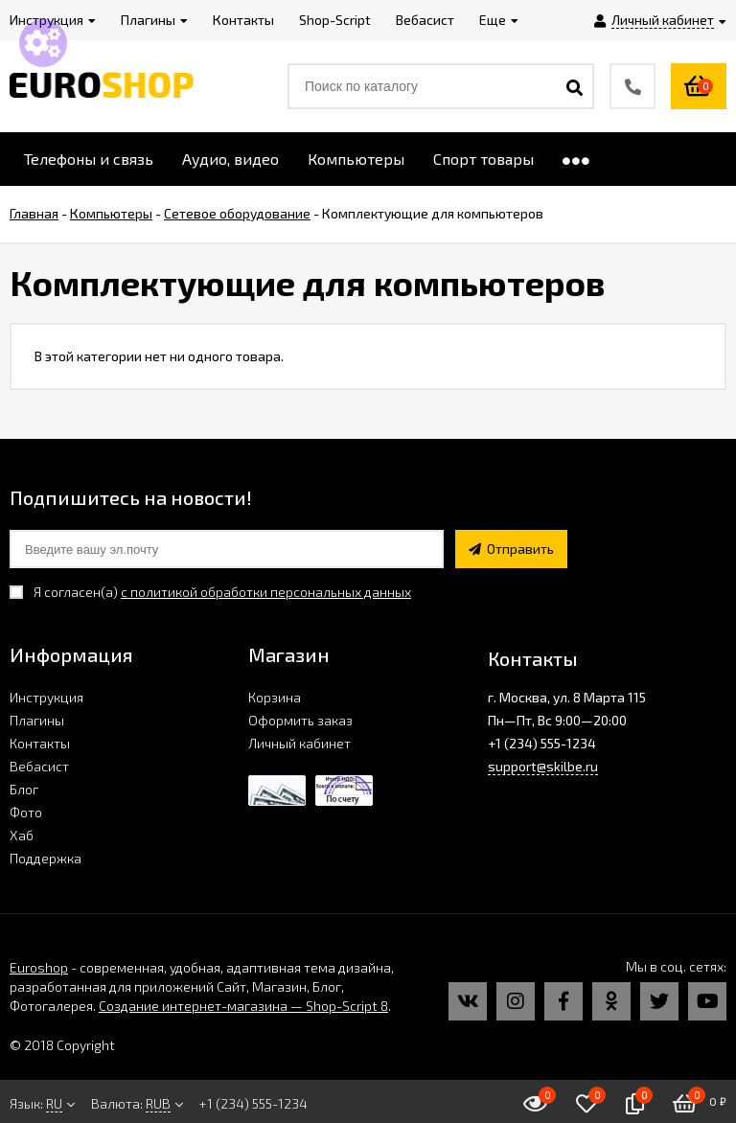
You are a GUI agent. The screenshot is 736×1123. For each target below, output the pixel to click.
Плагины (37, 720)
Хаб (22, 835)
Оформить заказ (300, 720)
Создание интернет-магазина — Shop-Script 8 (243, 1005)
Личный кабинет (299, 743)
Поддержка (45, 858)
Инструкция (46, 697)
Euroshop (39, 967)
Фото (26, 812)
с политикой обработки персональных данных (266, 592)
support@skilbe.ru (543, 766)
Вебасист (39, 766)
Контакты (40, 743)
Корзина (274, 697)
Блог (24, 789)
